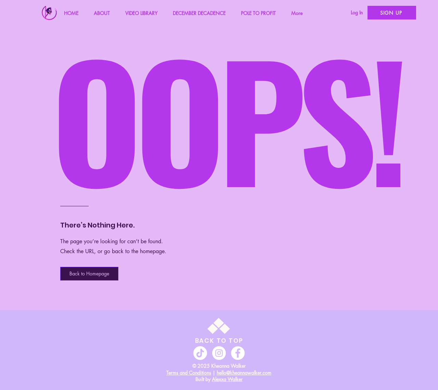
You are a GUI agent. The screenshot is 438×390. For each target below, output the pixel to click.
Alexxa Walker (227, 379)
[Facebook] (238, 353)
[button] (89, 274)
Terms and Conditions (188, 372)
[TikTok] (200, 353)
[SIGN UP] (392, 13)
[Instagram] (219, 353)
